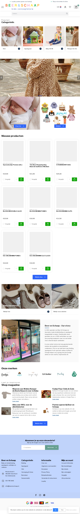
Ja (55, 510)
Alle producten (65, 478)
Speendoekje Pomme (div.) (12, 165)
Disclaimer (44, 469)
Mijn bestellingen (66, 466)
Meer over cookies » (71, 510)
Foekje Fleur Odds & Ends (63, 389)
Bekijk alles (40, 277)
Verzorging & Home (27, 472)
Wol (22, 469)
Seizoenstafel (25, 478)
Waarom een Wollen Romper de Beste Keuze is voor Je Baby (25, 390)
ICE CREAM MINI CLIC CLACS (40, 256)
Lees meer (15, 401)
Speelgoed (24, 466)
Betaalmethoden (46, 475)
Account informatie (67, 463)
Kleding (23, 463)
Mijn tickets (64, 469)
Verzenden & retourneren (49, 478)
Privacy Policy (45, 472)
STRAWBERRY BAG (63, 165)
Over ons (44, 463)
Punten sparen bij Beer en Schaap (63, 406)
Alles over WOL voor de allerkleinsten (22, 406)
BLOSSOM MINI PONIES (38, 211)
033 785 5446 (9, 481)
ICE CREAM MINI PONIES (11, 256)
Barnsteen (24, 475)
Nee (62, 510)
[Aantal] (16, 179)
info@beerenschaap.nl (12, 486)
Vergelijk (7, 179)
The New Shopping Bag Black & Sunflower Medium (39, 165)
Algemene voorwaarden (48, 466)
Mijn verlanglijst (66, 472)
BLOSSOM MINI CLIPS (64, 211)
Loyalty (43, 481)
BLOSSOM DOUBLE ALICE (12, 211)
